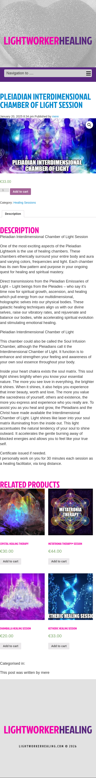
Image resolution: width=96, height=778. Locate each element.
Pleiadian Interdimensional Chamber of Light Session (45, 101)
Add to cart (20, 191)
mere (55, 116)
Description (13, 213)
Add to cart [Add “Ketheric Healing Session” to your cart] (58, 646)
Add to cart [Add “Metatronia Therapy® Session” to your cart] (58, 561)
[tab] (13, 213)
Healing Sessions (25, 202)
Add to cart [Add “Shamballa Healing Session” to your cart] (10, 646)
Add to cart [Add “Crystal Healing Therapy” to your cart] (10, 561)
